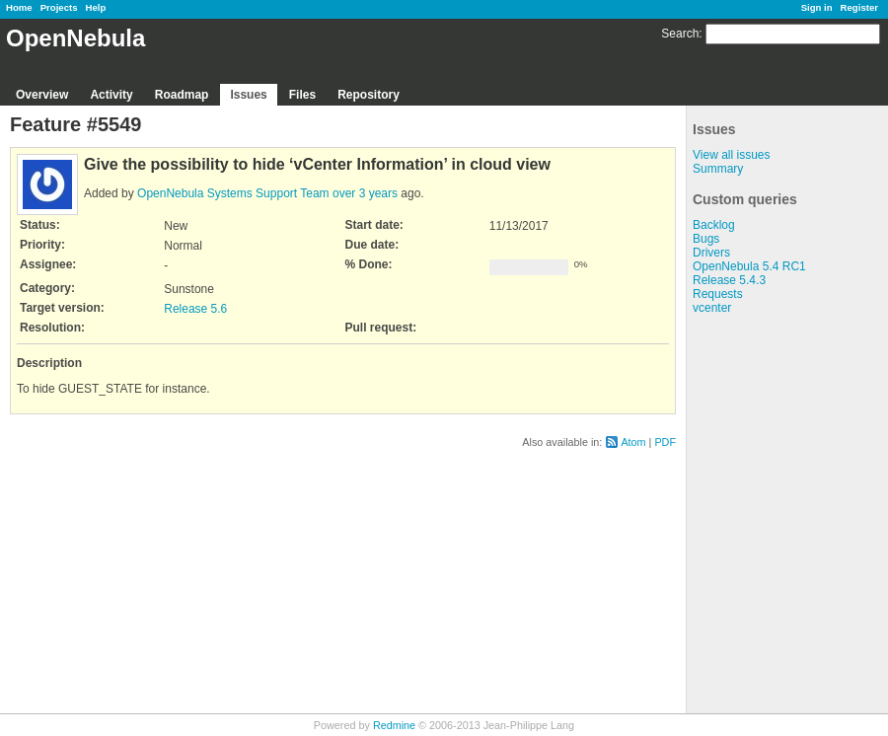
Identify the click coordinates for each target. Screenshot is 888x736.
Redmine (394, 725)
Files (302, 95)
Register (859, 7)
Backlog (714, 225)
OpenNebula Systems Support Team (233, 193)
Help (96, 7)
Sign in (817, 7)
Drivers (711, 252)
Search (680, 33)
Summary (718, 169)
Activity (111, 95)
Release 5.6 (195, 309)
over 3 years (365, 193)
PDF (665, 442)
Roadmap (182, 95)
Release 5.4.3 (729, 280)
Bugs (706, 239)
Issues (248, 95)
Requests (718, 294)
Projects (59, 7)
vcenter (712, 308)
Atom (633, 442)
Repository (368, 95)
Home (19, 7)
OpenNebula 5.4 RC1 (749, 266)
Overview (42, 95)
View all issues (731, 155)
